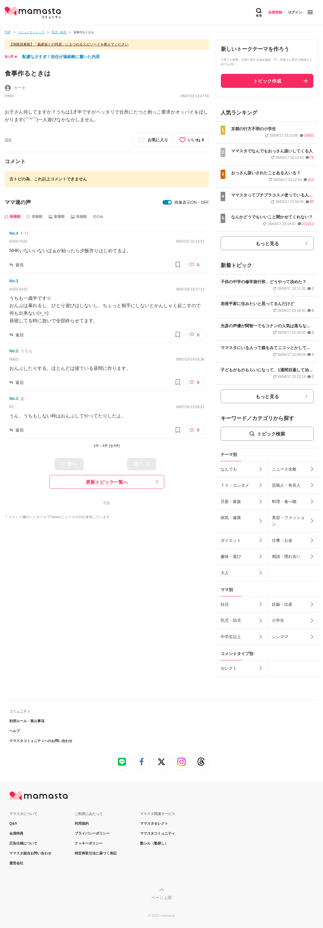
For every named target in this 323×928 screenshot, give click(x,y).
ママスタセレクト (154, 823)
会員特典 (16, 833)
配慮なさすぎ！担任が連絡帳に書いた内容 (61, 56)
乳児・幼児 (231, 620)
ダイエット (231, 540)
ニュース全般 (284, 469)
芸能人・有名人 (286, 485)
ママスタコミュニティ (157, 833)
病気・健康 (231, 517)
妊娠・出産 (282, 604)
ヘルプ (14, 731)
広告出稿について (23, 843)
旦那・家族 (231, 501)
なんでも (229, 469)
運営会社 (16, 863)
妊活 (225, 604)
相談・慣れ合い (286, 556)
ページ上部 (161, 897)
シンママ (280, 636)
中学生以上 (231, 636)
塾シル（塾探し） (154, 843)
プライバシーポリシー (92, 833)
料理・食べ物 (284, 501)
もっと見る (267, 243)
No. (13, 233)
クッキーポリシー (89, 843)
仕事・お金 (282, 540)
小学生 (278, 620)
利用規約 (82, 823)
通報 (8, 140)
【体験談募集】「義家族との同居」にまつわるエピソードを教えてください (68, 44)
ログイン (295, 12)
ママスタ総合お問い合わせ (30, 853)
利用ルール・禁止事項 (26, 721)
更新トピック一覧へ (107, 482)
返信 (19, 265)
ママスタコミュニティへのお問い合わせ (40, 741)
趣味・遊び (231, 556)
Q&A (13, 823)
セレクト (229, 668)
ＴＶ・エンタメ (235, 485)
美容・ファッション (288, 520)
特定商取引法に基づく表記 (96, 853)
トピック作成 (267, 81)
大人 (225, 572)
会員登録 (275, 12)
